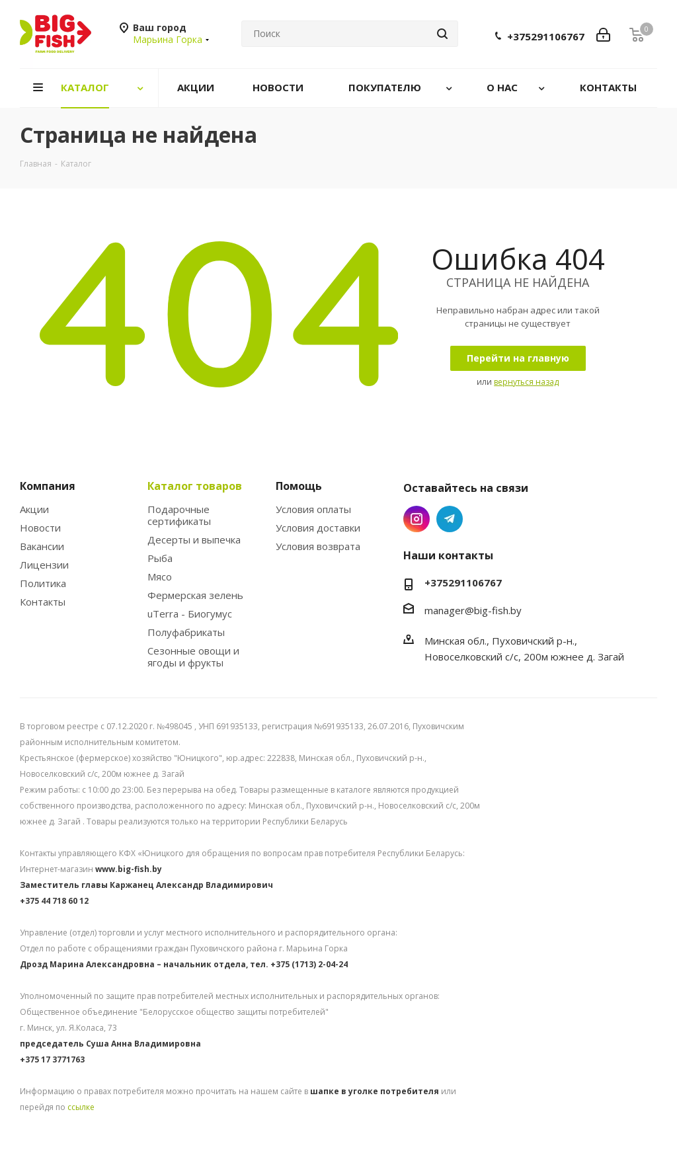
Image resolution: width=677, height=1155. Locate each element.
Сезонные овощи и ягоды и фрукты (193, 656)
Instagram (416, 519)
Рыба (160, 558)
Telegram (449, 519)
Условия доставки (318, 527)
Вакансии (42, 546)
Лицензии (44, 564)
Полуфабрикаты (186, 632)
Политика (43, 583)
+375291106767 (545, 36)
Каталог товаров (194, 486)
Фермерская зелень (195, 595)
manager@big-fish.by (473, 610)
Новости (40, 527)
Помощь (299, 486)
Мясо (159, 576)
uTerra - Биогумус (189, 613)
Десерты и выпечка (194, 539)
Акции (34, 509)
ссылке (81, 1107)
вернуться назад (526, 381)
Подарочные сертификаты (179, 515)
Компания (47, 486)
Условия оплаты (313, 509)
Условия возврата (318, 546)
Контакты (42, 601)
